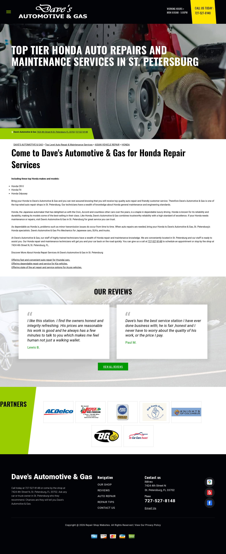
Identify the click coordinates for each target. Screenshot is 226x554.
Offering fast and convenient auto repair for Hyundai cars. (40, 260)
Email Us (150, 508)
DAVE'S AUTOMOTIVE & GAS (28, 144)
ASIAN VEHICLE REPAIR (107, 144)
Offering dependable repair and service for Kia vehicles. (39, 263)
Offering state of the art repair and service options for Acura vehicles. (46, 267)
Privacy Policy (153, 525)
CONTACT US (106, 507)
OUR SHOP (105, 484)
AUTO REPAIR (106, 496)
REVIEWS (104, 490)
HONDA (126, 144)
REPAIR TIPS (106, 502)
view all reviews (113, 367)
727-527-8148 (203, 13)
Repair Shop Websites (98, 525)
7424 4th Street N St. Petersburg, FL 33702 (56, 132)
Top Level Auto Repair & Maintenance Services (69, 144)
